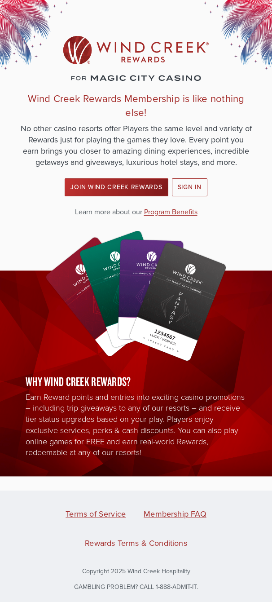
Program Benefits (170, 212)
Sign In (190, 187)
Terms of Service (96, 514)
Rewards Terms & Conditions (136, 543)
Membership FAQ (175, 514)
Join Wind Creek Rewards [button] (116, 187)
